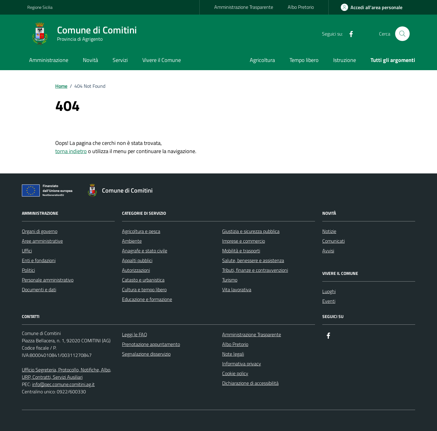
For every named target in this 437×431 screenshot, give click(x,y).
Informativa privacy (241, 363)
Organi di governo (39, 231)
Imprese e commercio (243, 241)
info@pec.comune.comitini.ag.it (63, 384)
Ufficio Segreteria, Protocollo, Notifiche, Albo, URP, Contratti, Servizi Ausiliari (66, 373)
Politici (28, 270)
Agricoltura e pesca (141, 231)
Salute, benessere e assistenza (253, 260)
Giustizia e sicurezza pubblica (250, 231)
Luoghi (329, 291)
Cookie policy (235, 373)
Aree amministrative (42, 241)
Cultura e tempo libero (144, 289)
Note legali (233, 353)
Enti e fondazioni (39, 260)
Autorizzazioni (136, 270)
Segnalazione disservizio (146, 353)
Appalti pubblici (137, 260)
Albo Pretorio (301, 7)
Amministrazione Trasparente (243, 7)
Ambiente (132, 241)
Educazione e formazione (147, 299)
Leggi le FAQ (134, 334)
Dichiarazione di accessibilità (250, 383)
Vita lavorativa (236, 289)
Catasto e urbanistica (143, 279)
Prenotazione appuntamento (151, 344)
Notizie (329, 231)
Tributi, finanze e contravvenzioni (255, 270)
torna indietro (71, 151)
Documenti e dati (39, 289)
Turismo (229, 279)
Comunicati (333, 241)
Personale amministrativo (47, 279)
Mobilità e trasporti (241, 250)
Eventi (328, 301)
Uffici (27, 250)
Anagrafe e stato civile (144, 250)
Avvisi (328, 250)
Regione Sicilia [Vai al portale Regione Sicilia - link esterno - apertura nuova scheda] (40, 7)
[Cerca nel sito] (402, 33)
